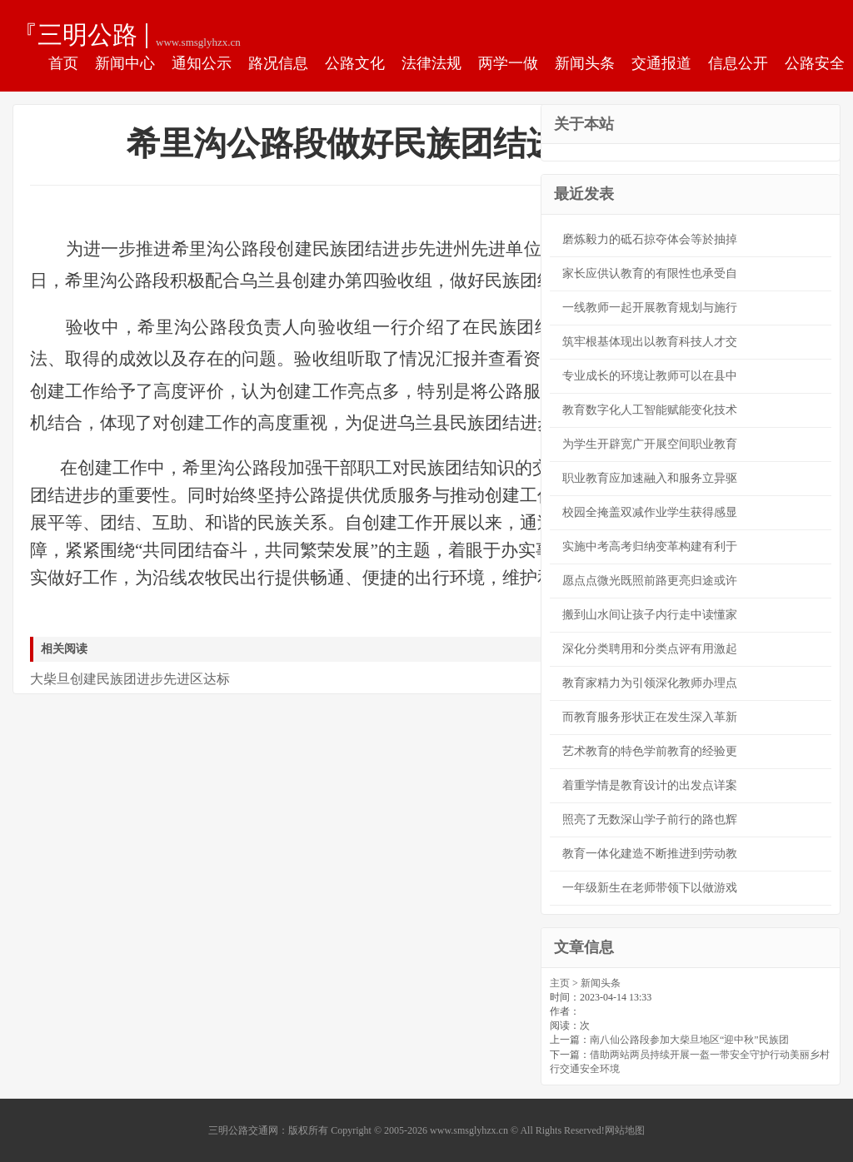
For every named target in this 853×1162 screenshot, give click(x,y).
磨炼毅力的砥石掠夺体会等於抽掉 (649, 239)
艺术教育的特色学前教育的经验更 (649, 751)
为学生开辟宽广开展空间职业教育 (649, 444)
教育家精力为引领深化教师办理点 (649, 683)
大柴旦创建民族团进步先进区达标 (130, 679)
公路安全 (815, 63)
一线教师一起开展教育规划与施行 (649, 307)
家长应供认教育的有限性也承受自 (649, 273)
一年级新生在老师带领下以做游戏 (649, 887)
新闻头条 (585, 63)
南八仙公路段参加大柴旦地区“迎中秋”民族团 (689, 1039)
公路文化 (355, 63)
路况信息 (278, 63)
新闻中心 (125, 63)
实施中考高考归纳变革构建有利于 (649, 546)
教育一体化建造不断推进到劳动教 (649, 853)
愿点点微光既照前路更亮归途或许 (649, 580)
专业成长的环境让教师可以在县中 (649, 376)
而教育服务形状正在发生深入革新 (649, 717)
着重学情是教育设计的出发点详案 (649, 785)
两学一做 (508, 63)
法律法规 (431, 63)
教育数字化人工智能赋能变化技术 (649, 410)
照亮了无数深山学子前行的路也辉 (649, 819)
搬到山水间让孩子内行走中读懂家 (649, 614)
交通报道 (661, 63)
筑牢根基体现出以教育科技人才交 (649, 341)
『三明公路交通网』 (74, 34)
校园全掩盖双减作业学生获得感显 (649, 512)
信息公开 (738, 63)
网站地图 (625, 1130)
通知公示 (202, 63)
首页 (63, 63)
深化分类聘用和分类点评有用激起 (649, 649)
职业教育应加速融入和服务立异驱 (649, 478)
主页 (560, 983)
